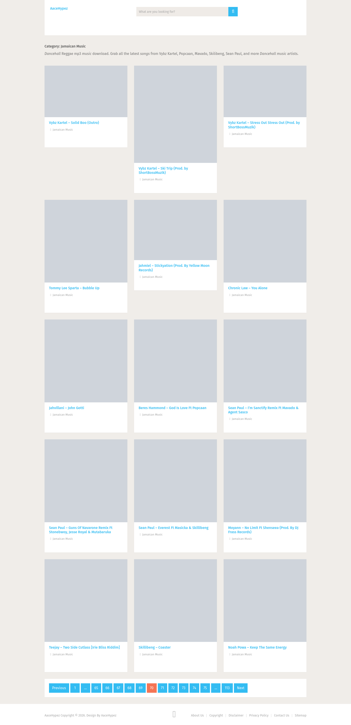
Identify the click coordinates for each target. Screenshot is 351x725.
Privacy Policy (258, 715)
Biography (179, 29)
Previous (59, 688)
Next (240, 688)
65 (96, 688)
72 (173, 688)
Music (55, 29)
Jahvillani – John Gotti (66, 408)
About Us (197, 715)
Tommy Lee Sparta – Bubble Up (74, 288)
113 (227, 688)
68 (129, 688)
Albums (102, 29)
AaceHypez (59, 8)
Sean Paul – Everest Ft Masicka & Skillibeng (173, 528)
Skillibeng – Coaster (155, 647)
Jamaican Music (63, 129)
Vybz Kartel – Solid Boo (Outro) (74, 123)
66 (107, 688)
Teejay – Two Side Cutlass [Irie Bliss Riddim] (84, 647)
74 (194, 688)
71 (162, 688)
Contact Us (281, 715)
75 (205, 688)
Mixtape (128, 29)
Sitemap (300, 715)
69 (141, 688)
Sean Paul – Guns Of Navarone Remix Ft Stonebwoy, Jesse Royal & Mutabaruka (80, 530)
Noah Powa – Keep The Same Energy (257, 647)
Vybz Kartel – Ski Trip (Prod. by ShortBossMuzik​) (163, 170)
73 (183, 688)
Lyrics (153, 29)
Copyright (216, 715)
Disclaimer (236, 715)
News (78, 29)
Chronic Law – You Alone (248, 288)
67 (118, 688)
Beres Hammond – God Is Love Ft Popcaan (172, 408)
